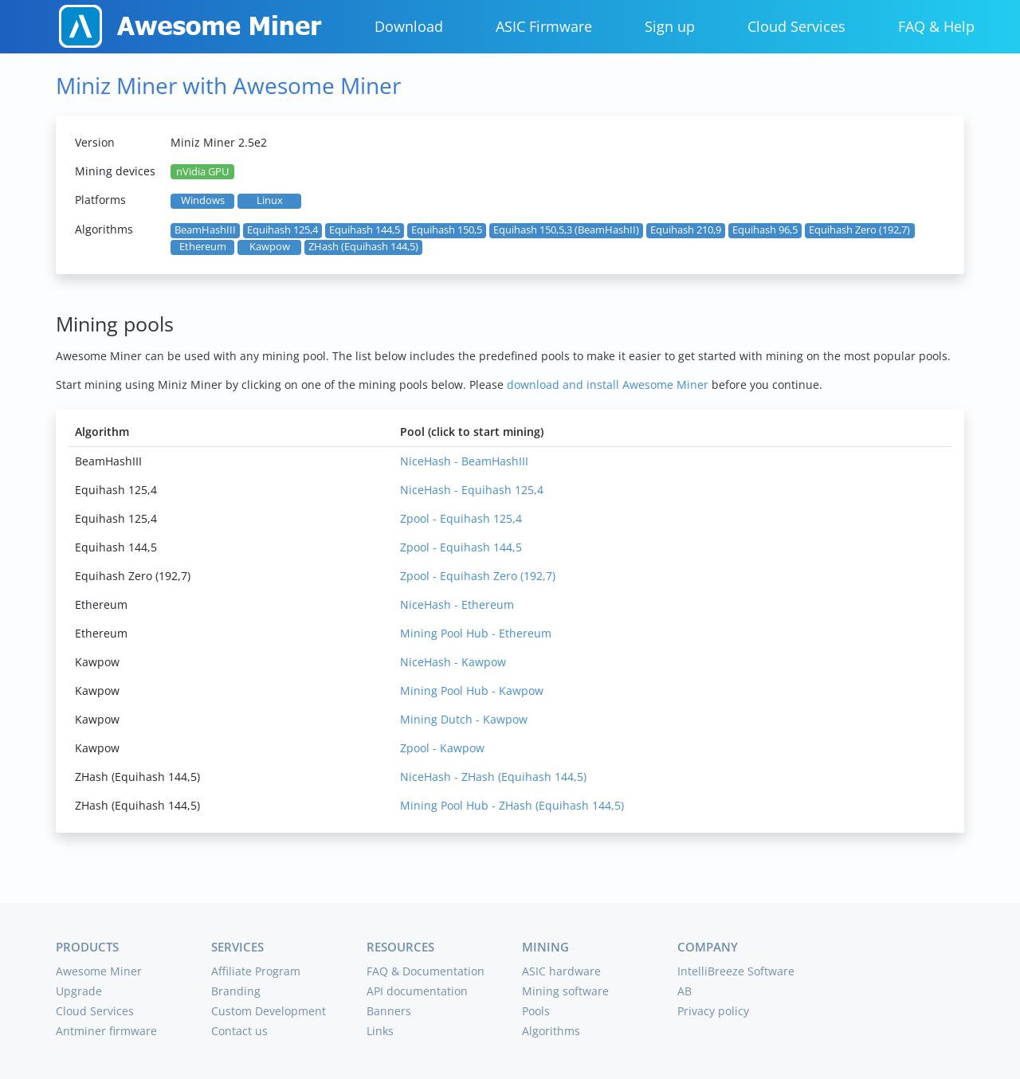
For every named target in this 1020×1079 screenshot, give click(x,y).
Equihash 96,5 (765, 230)
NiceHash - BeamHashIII (464, 461)
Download (409, 26)
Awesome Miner (99, 971)
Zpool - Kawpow (442, 747)
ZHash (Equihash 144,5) (363, 246)
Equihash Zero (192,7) (859, 230)
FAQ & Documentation (425, 971)
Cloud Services (796, 26)
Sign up (670, 26)
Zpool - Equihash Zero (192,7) (477, 575)
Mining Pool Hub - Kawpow (471, 690)
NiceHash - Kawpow (453, 661)
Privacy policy (713, 1010)
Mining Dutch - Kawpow (464, 719)
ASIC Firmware (544, 26)
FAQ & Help (936, 26)
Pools (536, 1010)
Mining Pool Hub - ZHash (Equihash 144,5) (512, 805)
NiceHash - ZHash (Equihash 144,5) (493, 776)
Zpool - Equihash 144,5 (461, 547)
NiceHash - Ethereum (457, 604)
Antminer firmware (106, 1030)
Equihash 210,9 (685, 230)
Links (380, 1030)
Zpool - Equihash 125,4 (461, 518)
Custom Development (268, 1010)
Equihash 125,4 (282, 230)
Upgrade (79, 991)
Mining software (565, 991)
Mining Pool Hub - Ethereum (475, 633)
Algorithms (551, 1030)
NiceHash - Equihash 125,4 (471, 489)
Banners (389, 1010)
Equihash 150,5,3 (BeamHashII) (566, 230)
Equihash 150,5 (446, 230)
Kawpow (269, 246)
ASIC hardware (561, 971)
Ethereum (202, 246)
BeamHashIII (205, 230)
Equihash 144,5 (364, 230)
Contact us (239, 1030)
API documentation (417, 991)
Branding (236, 991)
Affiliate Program (255, 971)
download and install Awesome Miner (607, 384)
